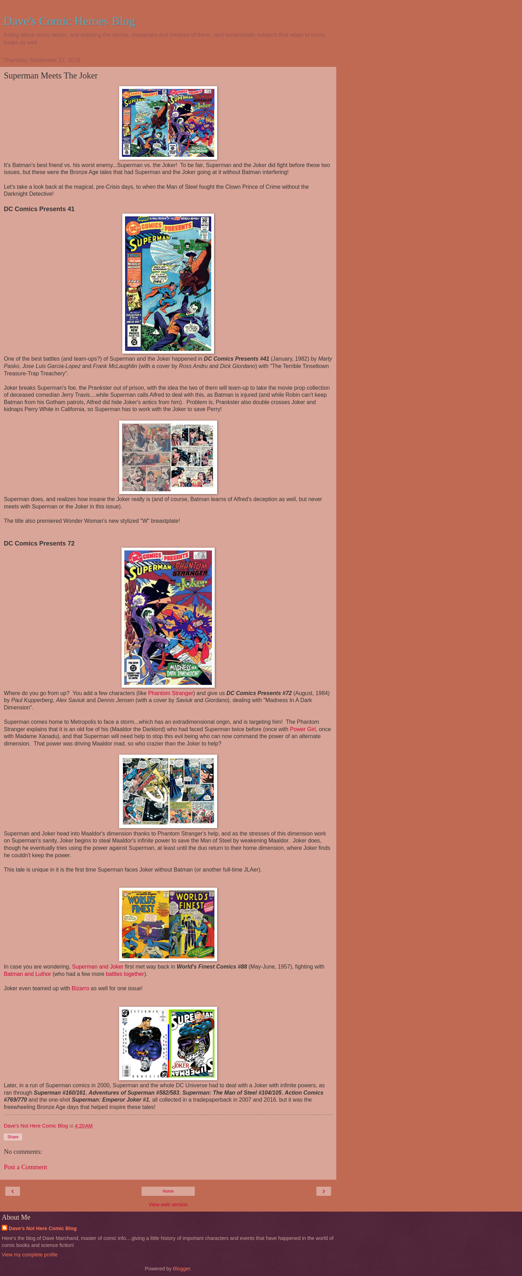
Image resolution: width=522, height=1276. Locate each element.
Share (13, 1137)
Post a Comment (25, 1167)
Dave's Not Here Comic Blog (43, 1228)
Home (168, 1191)
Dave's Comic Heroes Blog (69, 20)
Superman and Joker (97, 967)
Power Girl (303, 729)
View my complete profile (30, 1254)
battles (114, 974)
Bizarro (80, 988)
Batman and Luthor (28, 974)
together (134, 974)
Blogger (181, 1268)
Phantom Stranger (170, 693)
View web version (168, 1204)
